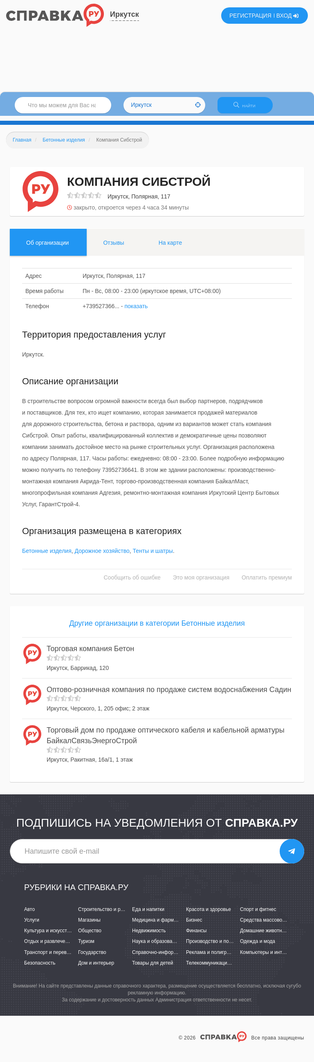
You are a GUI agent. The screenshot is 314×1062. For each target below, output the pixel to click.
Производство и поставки (215, 946)
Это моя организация (201, 582)
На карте (170, 247)
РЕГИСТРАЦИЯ (250, 15)
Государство (92, 957)
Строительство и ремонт (106, 914)
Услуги (31, 925)
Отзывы (113, 247)
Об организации (47, 247)
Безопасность (40, 968)
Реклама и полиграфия (212, 957)
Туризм (86, 946)
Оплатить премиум (267, 582)
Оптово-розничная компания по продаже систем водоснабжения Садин (169, 694)
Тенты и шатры (152, 556)
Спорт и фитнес (258, 914)
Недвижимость (149, 936)
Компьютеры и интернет (267, 957)
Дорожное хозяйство (102, 556)
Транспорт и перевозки (50, 957)
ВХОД (287, 15)
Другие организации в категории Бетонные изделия (157, 629)
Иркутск (124, 14)
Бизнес (194, 925)
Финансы (196, 936)
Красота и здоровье (208, 914)
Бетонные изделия (47, 556)
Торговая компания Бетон (90, 653)
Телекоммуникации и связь (217, 968)
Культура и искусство (48, 936)
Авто (29, 914)
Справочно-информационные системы (176, 957)
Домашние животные (264, 936)
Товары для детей (152, 968)
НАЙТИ (249, 108)
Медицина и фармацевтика (163, 925)
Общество (89, 936)
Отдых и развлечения (48, 946)
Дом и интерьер (96, 968)
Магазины (89, 925)
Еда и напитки (148, 914)
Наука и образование (156, 946)
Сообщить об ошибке (132, 582)
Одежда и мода (257, 946)
